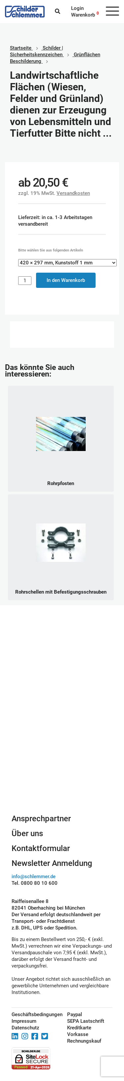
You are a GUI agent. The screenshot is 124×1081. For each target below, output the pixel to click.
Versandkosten (73, 193)
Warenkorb (83, 15)
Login (77, 8)
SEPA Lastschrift (85, 1021)
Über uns (27, 833)
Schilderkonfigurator (62, 768)
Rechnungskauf (84, 1041)
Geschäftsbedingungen (32, 1014)
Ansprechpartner (41, 818)
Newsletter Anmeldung (52, 863)
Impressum (24, 1021)
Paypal (74, 1014)
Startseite (20, 48)
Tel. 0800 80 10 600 (35, 883)
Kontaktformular (41, 848)
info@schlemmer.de (34, 876)
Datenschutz (25, 1028)
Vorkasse (77, 1034)
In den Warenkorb (66, 280)
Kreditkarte (79, 1028)
